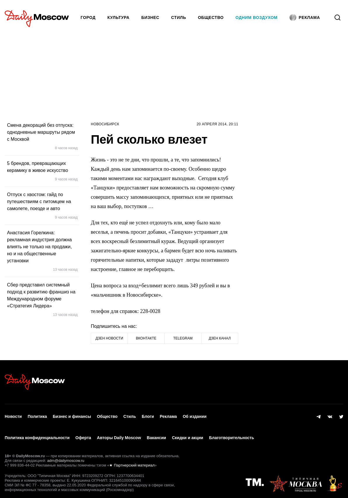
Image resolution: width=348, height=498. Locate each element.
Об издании (194, 414)
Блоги (148, 414)
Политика (37, 414)
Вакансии (156, 432)
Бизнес (150, 17)
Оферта (83, 432)
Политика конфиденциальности (37, 432)
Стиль (178, 17)
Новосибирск (105, 124)
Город (88, 17)
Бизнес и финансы (72, 414)
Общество (211, 17)
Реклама (168, 414)
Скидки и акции (187, 432)
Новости (13, 414)
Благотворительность (231, 432)
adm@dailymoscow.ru (65, 452)
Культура (118, 17)
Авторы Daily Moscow (119, 432)
